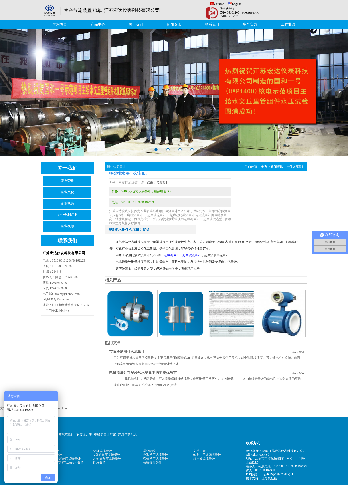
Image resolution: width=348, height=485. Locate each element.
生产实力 (250, 24)
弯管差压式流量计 (155, 459)
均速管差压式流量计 (107, 459)
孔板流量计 (51, 451)
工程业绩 (288, 24)
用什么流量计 (295, 166)
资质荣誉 (67, 181)
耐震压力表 (84, 434)
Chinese (217, 4)
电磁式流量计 (52, 455)
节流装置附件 (152, 463)
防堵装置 (99, 463)
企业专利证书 (67, 215)
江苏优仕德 (269, 478)
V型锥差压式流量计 (106, 455)
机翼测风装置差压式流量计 (62, 459)
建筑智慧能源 (127, 434)
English (234, 4)
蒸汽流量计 (66, 434)
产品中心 (98, 24)
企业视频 (67, 203)
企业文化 (67, 192)
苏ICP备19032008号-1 (278, 474)
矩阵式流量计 (102, 451)
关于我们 (136, 24)
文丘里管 (199, 451)
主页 (264, 166)
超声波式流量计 (204, 459)
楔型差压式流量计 (155, 455)
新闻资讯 (174, 24)
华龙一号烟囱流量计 (207, 455)
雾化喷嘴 (149, 451)
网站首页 (60, 24)
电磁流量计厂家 (105, 434)
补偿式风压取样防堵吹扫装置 (63, 463)
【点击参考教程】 (156, 182)
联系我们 (212, 24)
